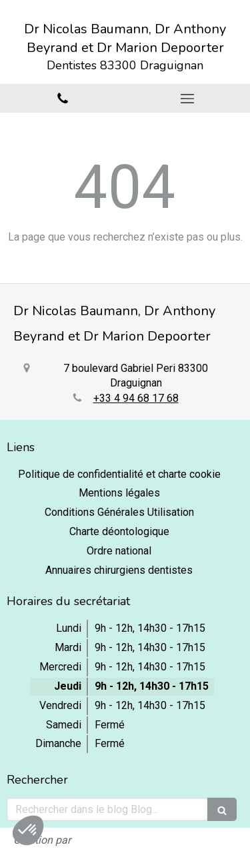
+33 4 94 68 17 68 (136, 398)
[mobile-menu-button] (188, 98)
